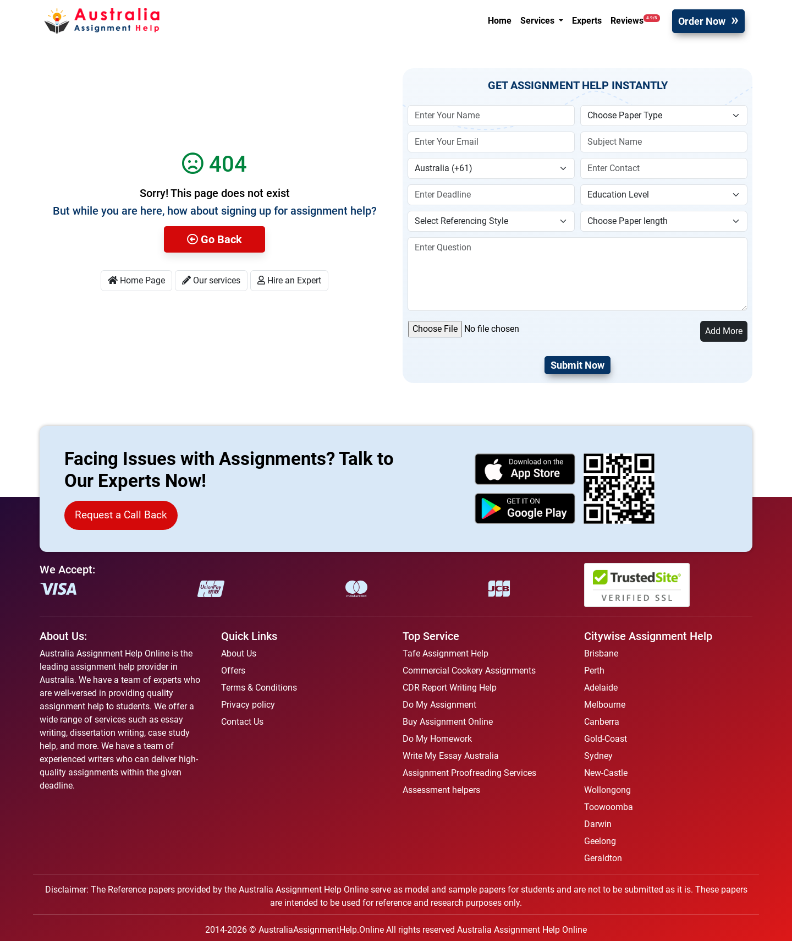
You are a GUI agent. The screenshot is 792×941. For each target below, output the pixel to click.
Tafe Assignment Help (445, 653)
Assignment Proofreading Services (469, 773)
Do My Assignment (439, 704)
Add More (724, 331)
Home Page (136, 280)
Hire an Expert (289, 280)
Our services (211, 280)
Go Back (214, 239)
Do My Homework (437, 739)
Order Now (701, 21)
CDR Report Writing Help (450, 687)
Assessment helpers (441, 790)
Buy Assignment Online (448, 721)
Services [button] (538, 20)
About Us (238, 653)
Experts (587, 20)
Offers (233, 670)
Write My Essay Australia (451, 756)
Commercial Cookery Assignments (469, 670)
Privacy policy (248, 704)
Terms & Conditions (259, 687)
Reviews (635, 20)
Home (500, 20)
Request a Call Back (121, 514)
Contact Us (242, 721)
